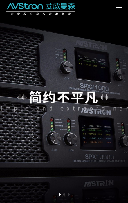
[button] (60, 194)
